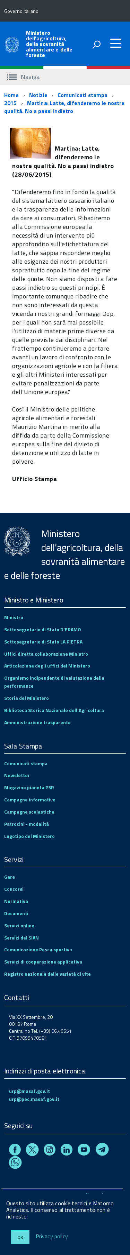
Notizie (38, 95)
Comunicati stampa (83, 95)
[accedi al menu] (115, 43)
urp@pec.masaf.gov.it (34, 1099)
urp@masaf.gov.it (29, 1091)
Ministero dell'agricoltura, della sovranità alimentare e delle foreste (49, 44)
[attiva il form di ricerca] (96, 44)
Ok (20, 1237)
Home (11, 95)
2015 (10, 103)
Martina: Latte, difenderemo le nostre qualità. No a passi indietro (64, 107)
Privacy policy (52, 1236)
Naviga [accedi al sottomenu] (23, 76)
